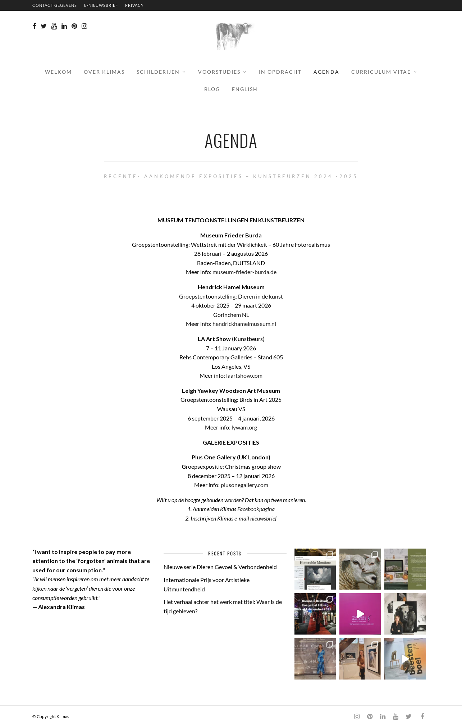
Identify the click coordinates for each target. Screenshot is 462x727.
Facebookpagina (256, 508)
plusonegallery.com (244, 484)
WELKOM (58, 72)
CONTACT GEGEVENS (54, 5)
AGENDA (326, 72)
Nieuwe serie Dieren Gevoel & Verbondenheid (220, 566)
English (245, 89)
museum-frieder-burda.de (244, 271)
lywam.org (244, 427)
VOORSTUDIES (219, 72)
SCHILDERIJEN (158, 72)
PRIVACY (134, 5)
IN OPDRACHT (280, 72)
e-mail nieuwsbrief (255, 518)
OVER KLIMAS (104, 72)
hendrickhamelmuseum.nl (244, 323)
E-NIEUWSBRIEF (101, 5)
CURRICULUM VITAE (381, 72)
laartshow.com (244, 375)
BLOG (212, 89)
